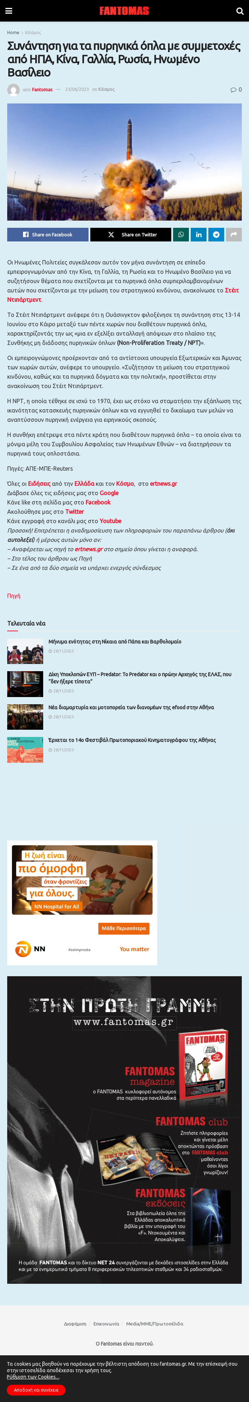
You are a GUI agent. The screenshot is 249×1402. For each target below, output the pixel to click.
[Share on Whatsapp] (181, 234)
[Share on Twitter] (131, 234)
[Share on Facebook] (48, 234)
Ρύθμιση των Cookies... (33, 1377)
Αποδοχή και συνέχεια (36, 1390)
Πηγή (14, 595)
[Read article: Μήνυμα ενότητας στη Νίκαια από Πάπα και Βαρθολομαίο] (25, 651)
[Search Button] (240, 11)
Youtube (110, 521)
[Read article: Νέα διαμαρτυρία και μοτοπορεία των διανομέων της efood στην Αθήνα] (25, 717)
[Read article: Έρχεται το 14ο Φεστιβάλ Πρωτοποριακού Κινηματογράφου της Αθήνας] (25, 750)
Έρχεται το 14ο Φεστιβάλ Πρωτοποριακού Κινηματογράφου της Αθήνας (132, 740)
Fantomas (42, 89)
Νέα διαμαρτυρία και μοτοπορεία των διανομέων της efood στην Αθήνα (131, 707)
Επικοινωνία (106, 1323)
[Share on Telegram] (216, 234)
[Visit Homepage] (124, 11)
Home (13, 32)
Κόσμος (33, 32)
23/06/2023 (77, 89)
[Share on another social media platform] (234, 234)
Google (109, 493)
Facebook (98, 502)
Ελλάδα (84, 483)
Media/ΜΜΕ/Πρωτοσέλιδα (154, 1323)
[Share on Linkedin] (199, 234)
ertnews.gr (88, 549)
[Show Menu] (8, 11)
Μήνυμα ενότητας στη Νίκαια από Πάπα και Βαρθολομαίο (115, 642)
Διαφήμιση (75, 1323)
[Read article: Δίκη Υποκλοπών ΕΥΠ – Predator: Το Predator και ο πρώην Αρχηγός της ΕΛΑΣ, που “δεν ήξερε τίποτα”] (25, 684)
